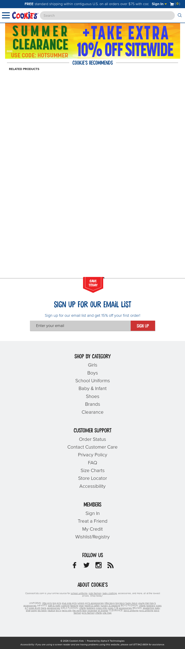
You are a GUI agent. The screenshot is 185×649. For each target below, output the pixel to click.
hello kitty (67, 610)
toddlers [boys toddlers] (150, 606)
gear (81, 606)
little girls (47, 603)
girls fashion (88, 613)
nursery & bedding (110, 606)
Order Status (92, 439)
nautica (51, 610)
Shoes (92, 396)
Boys (92, 373)
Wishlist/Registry (92, 537)
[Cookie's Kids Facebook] (74, 566)
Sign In (159, 4)
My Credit (92, 529)
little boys (109, 603)
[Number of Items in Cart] (175, 3)
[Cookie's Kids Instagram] (98, 566)
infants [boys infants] (142, 606)
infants (98, 613)
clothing (65, 606)
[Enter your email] (80, 326)
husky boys (131, 603)
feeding (74, 606)
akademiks (148, 608)
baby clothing (110, 593)
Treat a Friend (92, 521)
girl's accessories (94, 603)
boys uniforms (131, 610)
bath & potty (54, 606)
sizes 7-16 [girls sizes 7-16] (113, 608)
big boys (120, 603)
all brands (103, 610)
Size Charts (93, 470)
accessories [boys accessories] (53, 608)
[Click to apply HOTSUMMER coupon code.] (45, 54)
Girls (92, 365)
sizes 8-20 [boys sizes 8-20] (34, 608)
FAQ (92, 462)
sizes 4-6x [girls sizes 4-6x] (101, 608)
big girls (57, 603)
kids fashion (95, 593)
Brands (92, 404)
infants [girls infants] (82, 608)
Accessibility (92, 486)
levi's (58, 610)
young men (144, 603)
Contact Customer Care (92, 447)
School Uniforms (92, 380)
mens (43, 608)
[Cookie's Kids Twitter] (86, 566)
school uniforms (79, 593)
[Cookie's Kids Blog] (110, 566)
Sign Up (143, 326)
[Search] (107, 15)
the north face (79, 610)
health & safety (92, 606)
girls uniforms (146, 610)
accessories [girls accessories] (125, 608)
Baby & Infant (93, 388)
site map (107, 613)
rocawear (92, 610)
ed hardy (42, 610)
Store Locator (92, 478)
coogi (34, 610)
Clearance (93, 412)
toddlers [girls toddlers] (90, 608)
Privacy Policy (92, 454)
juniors (80, 603)
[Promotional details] (10, 50)
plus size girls (69, 603)
